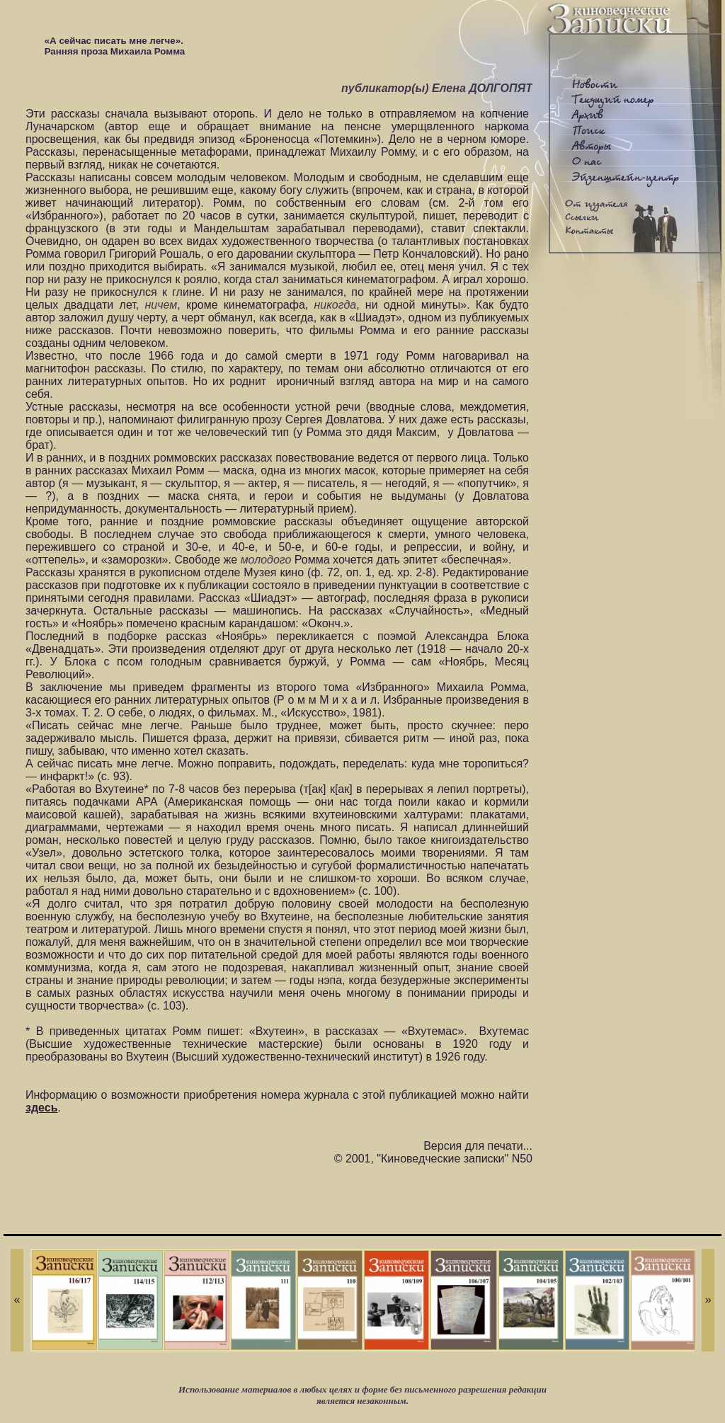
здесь (41, 1108)
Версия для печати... (477, 1146)
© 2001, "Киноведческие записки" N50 (433, 1159)
